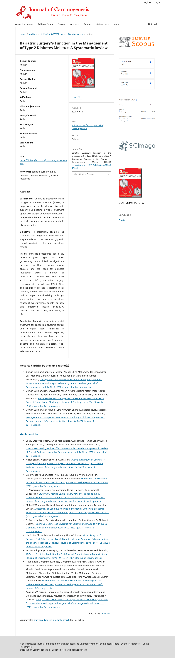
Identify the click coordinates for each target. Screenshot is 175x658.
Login (157, 2)
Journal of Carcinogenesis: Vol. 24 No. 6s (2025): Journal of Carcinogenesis (63, 501)
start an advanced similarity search (52, 620)
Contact (88, 24)
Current (62, 24)
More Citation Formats (84, 174)
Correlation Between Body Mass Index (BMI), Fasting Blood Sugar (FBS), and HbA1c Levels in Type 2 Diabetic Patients (65, 463)
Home (22, 34)
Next (104, 613)
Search (153, 24)
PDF (78, 97)
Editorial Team (45, 24)
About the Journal (24, 24)
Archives (74, 24)
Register (147, 2)
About (117, 24)
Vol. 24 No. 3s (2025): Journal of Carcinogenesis (62, 34)
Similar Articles (29, 434)
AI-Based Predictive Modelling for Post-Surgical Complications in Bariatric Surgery (67, 554)
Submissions (102, 24)
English (122, 220)
